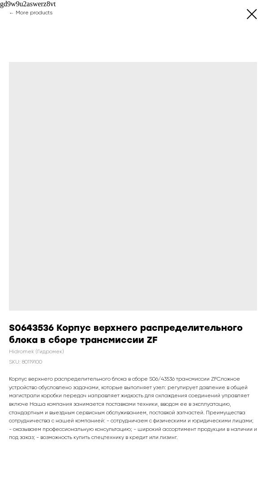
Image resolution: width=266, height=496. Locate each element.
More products (34, 13)
